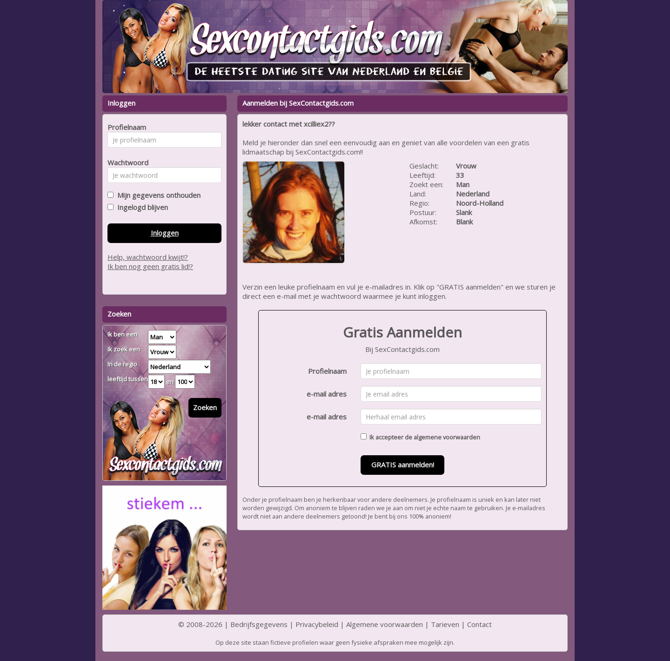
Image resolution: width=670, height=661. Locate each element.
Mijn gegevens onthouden (157, 195)
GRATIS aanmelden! (402, 464)
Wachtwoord (125, 162)
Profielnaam (327, 371)
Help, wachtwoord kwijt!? (147, 257)
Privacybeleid (316, 624)
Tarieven (445, 624)
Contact (479, 624)
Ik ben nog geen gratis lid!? (150, 266)
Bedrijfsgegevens (259, 624)
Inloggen (165, 232)
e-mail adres (327, 393)
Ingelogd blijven (141, 207)
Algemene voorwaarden (384, 624)
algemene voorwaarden (447, 437)
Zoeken (205, 407)
